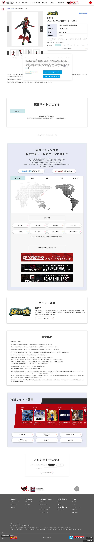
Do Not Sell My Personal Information (7, 535)
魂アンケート (60, 502)
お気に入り (44, 2)
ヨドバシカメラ (73, 231)
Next (41, 29)
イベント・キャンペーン (45, 507)
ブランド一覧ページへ (43, 318)
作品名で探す (13, 507)
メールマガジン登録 (44, 512)
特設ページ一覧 (70, 434)
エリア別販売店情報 (66, 48)
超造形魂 (12, 8)
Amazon (38, 225)
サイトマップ (61, 2)
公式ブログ (27, 504)
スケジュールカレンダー (46, 434)
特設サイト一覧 (28, 502)
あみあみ (55, 225)
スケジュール (53, 2)
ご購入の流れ (30, 171)
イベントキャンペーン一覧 (22, 440)
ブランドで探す (13, 504)
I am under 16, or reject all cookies (52, 72)
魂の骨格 (70, 440)
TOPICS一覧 (22, 434)
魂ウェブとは (75, 502)
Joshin (21, 231)
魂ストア (20, 225)
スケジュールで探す (14, 502)
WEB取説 (59, 504)
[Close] (69, 56)
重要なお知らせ (43, 502)
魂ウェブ (8, 8)
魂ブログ (46, 440)
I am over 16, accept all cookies (51, 76)
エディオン (73, 225)
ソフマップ (38, 231)
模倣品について (43, 504)
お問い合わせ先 (61, 509)
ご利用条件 (74, 509)
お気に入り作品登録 (44, 509)
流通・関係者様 (75, 512)
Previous (8, 29)
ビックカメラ (55, 231)
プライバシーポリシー (76, 507)
